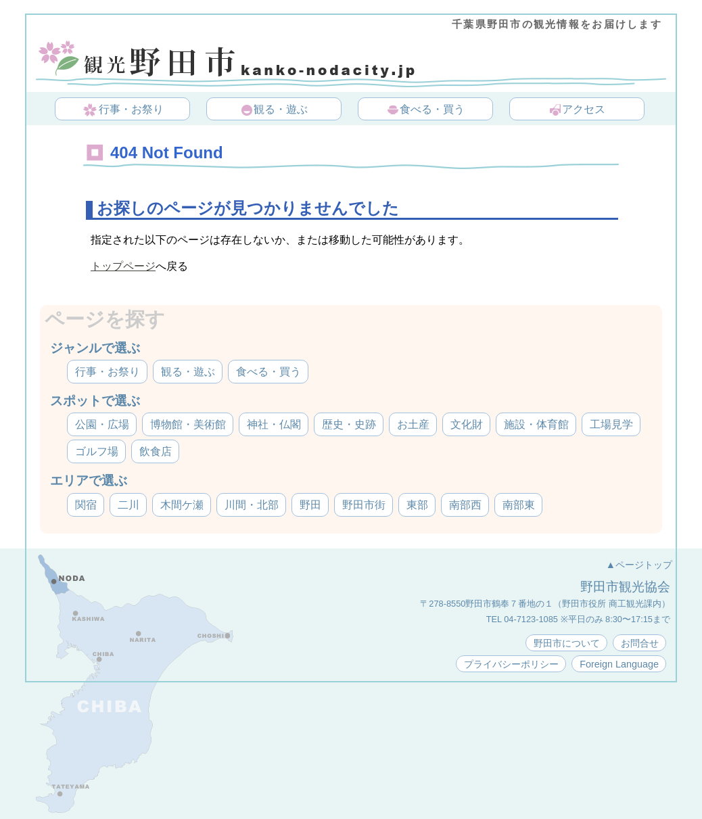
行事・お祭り (123, 110)
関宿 (86, 505)
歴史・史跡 (349, 424)
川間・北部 (252, 505)
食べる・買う (425, 110)
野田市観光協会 (625, 587)
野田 (310, 505)
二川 (128, 505)
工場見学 (611, 424)
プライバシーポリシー (511, 664)
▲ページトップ (639, 564)
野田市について (567, 643)
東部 (417, 505)
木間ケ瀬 (182, 505)
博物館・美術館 (188, 424)
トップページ (123, 266)
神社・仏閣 (274, 424)
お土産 (413, 424)
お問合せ (640, 643)
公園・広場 (102, 424)
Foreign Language (619, 664)
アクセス (576, 110)
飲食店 (155, 451)
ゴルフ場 (96, 451)
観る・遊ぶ (274, 110)
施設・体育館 (536, 424)
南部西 (465, 505)
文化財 (466, 424)
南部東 (518, 505)
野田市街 (363, 505)
